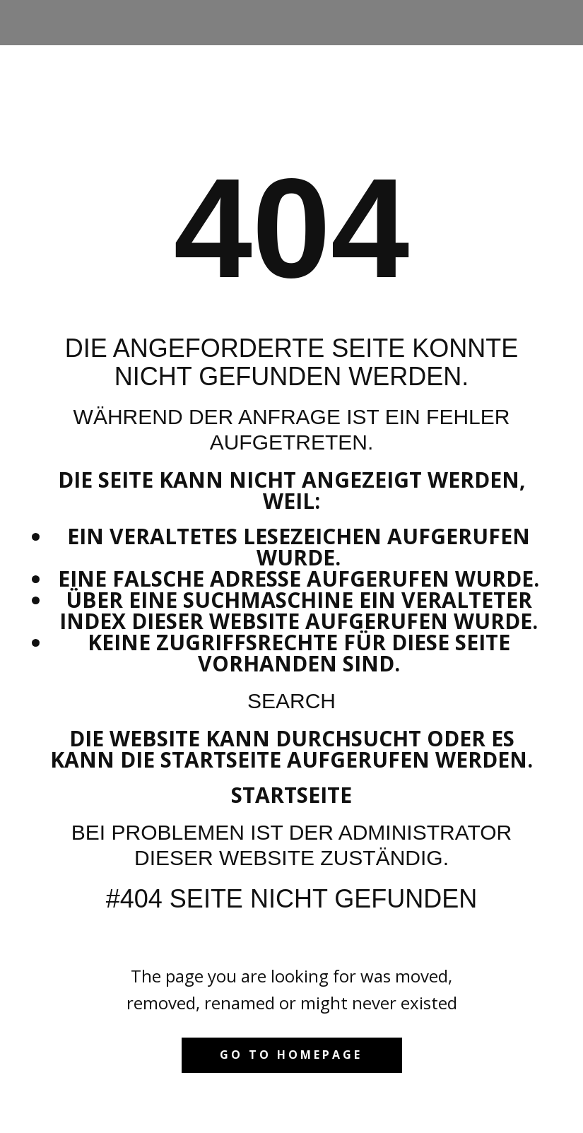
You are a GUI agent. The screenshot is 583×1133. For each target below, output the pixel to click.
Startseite (291, 794)
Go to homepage (291, 1054)
